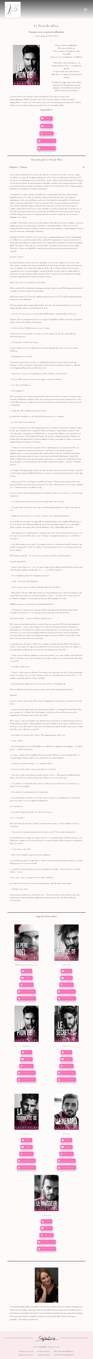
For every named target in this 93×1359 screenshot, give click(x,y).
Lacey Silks (42, 1347)
